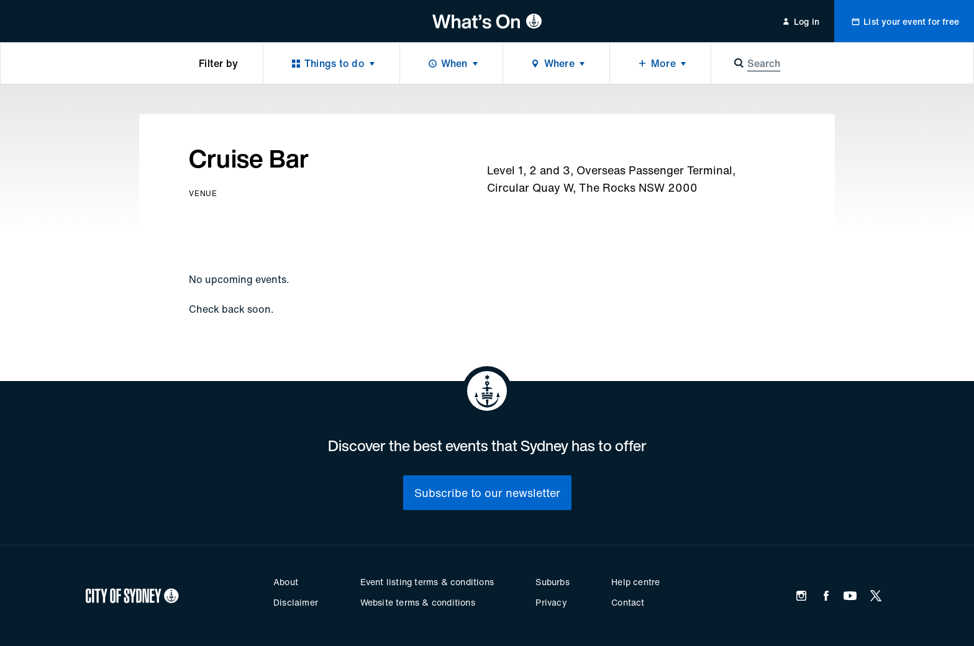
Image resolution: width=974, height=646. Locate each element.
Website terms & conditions (417, 602)
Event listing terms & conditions (427, 581)
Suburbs (552, 581)
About (285, 581)
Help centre (635, 581)
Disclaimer (295, 602)
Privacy (551, 602)
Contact (627, 602)
